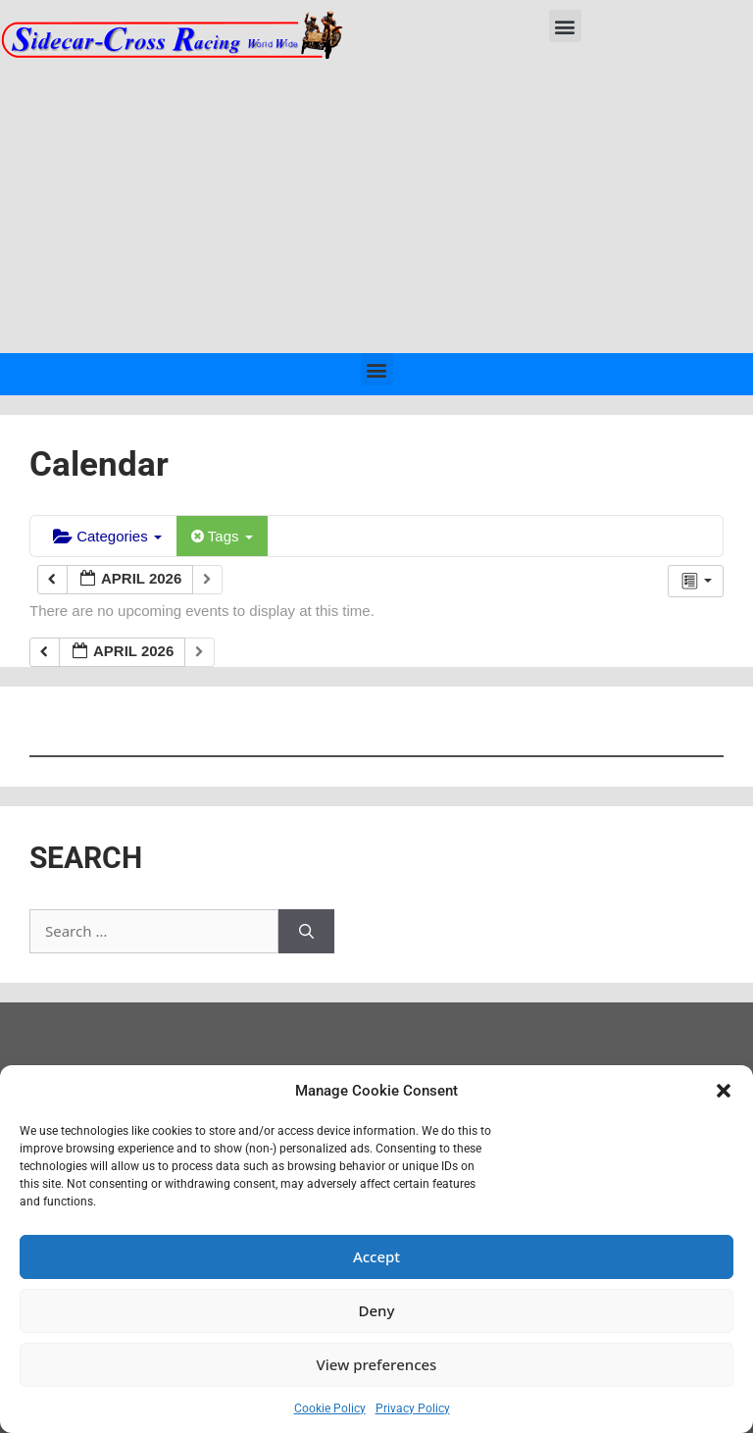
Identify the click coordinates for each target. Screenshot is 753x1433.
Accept (376, 1256)
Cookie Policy (330, 1408)
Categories (107, 536)
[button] (723, 1090)
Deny (377, 1310)
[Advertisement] (376, 206)
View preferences (377, 1364)
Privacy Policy (413, 1408)
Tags (222, 536)
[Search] (306, 931)
